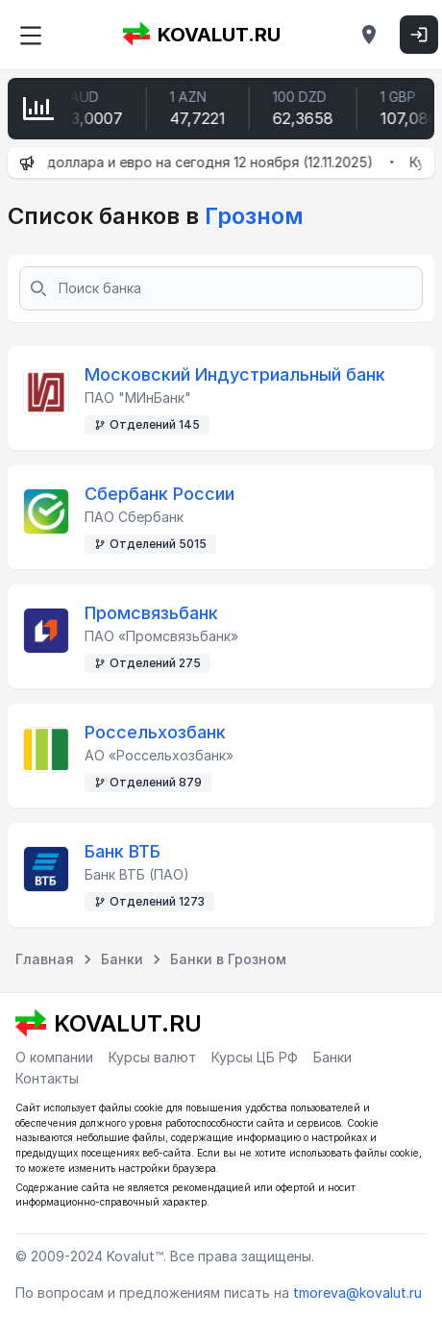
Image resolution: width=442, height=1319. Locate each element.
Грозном (251, 216)
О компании (54, 1057)
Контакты (47, 1078)
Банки (332, 1057)
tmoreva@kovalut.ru (357, 1292)
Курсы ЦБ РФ (254, 1057)
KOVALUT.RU (202, 34)
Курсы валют (152, 1057)
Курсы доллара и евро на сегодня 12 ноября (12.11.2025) (195, 162)
